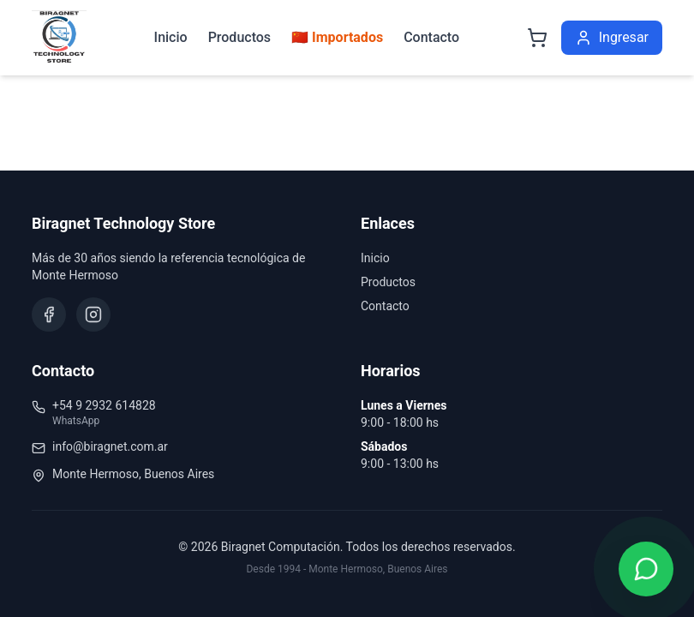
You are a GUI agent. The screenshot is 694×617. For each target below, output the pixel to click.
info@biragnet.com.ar (110, 446)
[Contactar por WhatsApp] (646, 569)
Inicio (171, 37)
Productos (239, 37)
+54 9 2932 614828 (104, 405)
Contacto (431, 37)
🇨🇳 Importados (337, 37)
